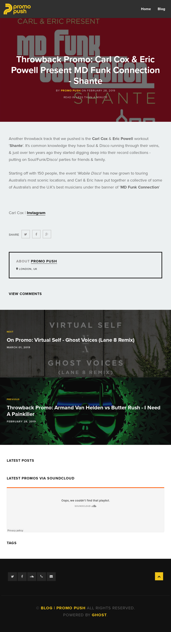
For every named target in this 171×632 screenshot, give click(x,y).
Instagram (36, 212)
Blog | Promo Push (64, 607)
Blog (161, 9)
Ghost (99, 614)
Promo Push (71, 90)
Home (146, 9)
